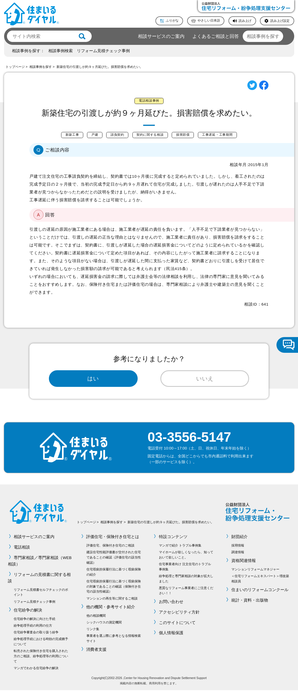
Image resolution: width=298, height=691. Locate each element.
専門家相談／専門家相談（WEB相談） (40, 561)
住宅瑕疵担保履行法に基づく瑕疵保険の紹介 (113, 572)
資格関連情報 (243, 561)
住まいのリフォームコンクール (259, 590)
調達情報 (237, 553)
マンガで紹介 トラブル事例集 (180, 546)
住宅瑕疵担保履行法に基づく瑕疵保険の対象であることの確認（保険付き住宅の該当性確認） (113, 587)
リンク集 (92, 630)
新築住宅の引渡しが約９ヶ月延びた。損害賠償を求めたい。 (99, 66)
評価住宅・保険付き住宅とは (112, 537)
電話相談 (22, 548)
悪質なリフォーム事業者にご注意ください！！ (186, 591)
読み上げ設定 (280, 20)
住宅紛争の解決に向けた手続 (34, 619)
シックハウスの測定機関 (104, 623)
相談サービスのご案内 (161, 36)
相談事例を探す (263, 36)
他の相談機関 (96, 616)
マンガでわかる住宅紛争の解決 (36, 669)
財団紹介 (239, 537)
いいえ (205, 379)
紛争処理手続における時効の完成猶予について (41, 642)
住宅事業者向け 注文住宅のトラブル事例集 (185, 567)
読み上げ (245, 20)
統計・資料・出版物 (249, 601)
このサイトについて (177, 623)
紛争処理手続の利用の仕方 (33, 626)
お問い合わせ (171, 602)
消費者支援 (96, 650)
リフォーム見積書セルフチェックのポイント (41, 592)
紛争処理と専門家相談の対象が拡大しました (186, 579)
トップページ (15, 66)
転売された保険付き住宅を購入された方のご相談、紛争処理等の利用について (41, 657)
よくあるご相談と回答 (215, 36)
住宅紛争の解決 (28, 611)
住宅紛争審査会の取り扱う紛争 (36, 633)
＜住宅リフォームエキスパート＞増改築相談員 (260, 579)
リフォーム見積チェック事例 (103, 51)
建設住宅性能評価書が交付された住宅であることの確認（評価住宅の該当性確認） (113, 558)
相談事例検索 (60, 51)
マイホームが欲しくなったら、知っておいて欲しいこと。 (186, 555)
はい (93, 379)
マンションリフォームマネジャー (255, 570)
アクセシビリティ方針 (179, 613)
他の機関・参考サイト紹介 (110, 608)
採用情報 (237, 546)
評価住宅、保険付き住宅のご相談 (110, 546)
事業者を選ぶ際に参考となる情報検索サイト (113, 639)
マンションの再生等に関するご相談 (112, 599)
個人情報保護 (171, 634)
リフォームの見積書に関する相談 (39, 578)
